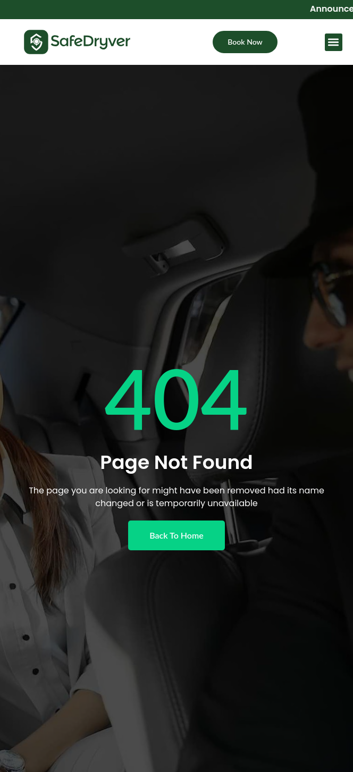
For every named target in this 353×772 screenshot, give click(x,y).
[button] (333, 43)
